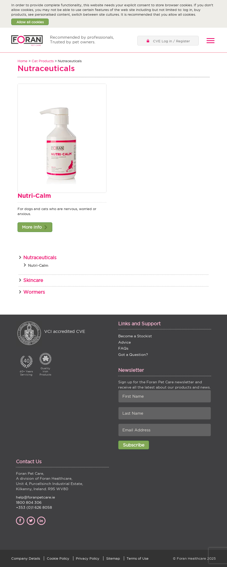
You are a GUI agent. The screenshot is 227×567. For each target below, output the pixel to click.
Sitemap (113, 558)
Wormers (34, 292)
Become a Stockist (135, 336)
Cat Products (43, 61)
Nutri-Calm (34, 195)
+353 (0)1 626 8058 (34, 507)
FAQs (123, 348)
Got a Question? (133, 354)
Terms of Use (138, 558)
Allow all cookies (30, 22)
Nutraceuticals (39, 257)
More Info (32, 227)
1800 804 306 (29, 502)
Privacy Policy (87, 558)
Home (22, 61)
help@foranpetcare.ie (35, 497)
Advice (124, 342)
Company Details (25, 558)
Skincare (33, 280)
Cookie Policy (58, 558)
